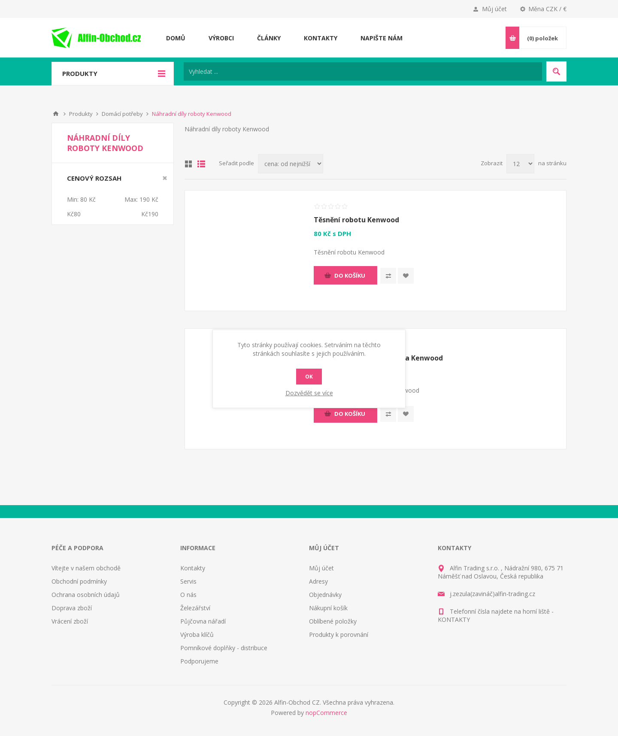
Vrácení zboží (70, 621)
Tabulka (188, 164)
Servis (188, 581)
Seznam (201, 164)
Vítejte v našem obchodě (86, 568)
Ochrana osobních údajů (86, 595)
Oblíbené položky (333, 621)
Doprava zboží (72, 608)
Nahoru (56, 114)
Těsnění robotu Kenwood (356, 219)
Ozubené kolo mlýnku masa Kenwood (378, 358)
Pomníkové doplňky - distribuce (223, 648)
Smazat (165, 178)
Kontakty (192, 568)
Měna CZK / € (547, 9)
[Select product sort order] (290, 163)
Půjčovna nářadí (203, 621)
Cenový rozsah (94, 178)
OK (309, 376)
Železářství (195, 608)
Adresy (318, 581)
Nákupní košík (328, 608)
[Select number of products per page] (520, 163)
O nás (188, 595)
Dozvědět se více (309, 393)
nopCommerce (326, 713)
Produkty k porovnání (338, 634)
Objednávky (325, 595)
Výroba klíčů (197, 634)
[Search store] (363, 71)
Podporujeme (199, 661)
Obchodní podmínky (79, 581)
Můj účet (494, 9)
